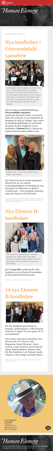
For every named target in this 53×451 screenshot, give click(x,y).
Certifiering (12, 200)
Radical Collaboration (16, 201)
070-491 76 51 (12, 427)
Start (42, 198)
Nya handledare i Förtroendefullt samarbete (23, 48)
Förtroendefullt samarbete (28, 200)
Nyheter (26, 198)
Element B (21, 198)
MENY (9, 3)
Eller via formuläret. (11, 429)
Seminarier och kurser (35, 198)
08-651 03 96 (11, 426)
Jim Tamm (7, 201)
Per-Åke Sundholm (10, 361)
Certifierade (14, 198)
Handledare (39, 200)
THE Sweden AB (23, 11)
